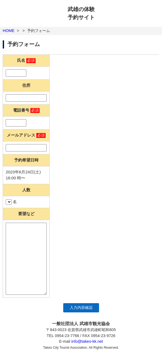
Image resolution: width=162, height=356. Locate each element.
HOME (8, 30)
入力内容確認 (81, 308)
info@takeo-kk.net (87, 341)
